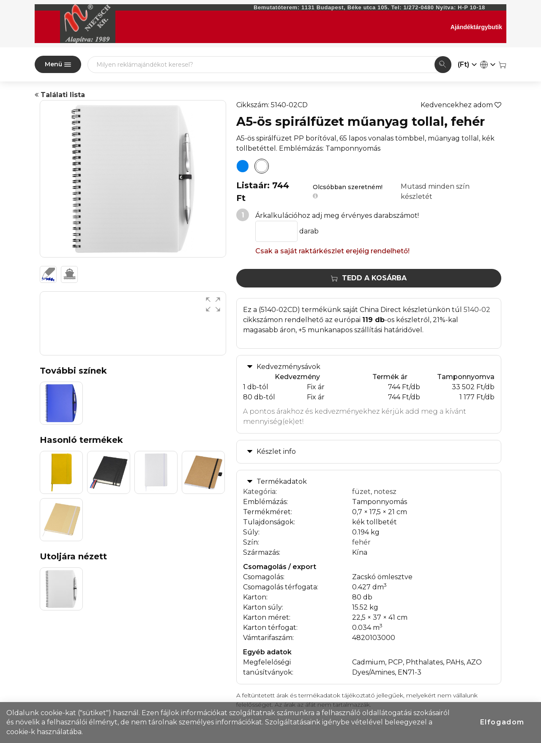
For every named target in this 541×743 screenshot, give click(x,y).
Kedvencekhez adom (461, 105)
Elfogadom (502, 722)
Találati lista (60, 95)
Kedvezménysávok (288, 367)
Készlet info (276, 451)
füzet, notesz (374, 492)
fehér (361, 542)
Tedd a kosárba (369, 278)
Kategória (259, 492)
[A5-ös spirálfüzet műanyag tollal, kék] (242, 166)
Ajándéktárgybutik (476, 27)
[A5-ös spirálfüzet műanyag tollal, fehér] (261, 166)
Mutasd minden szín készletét (435, 191)
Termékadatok (282, 481)
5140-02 (477, 310)
